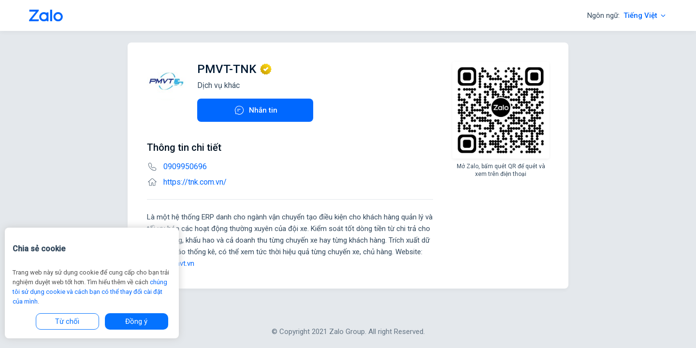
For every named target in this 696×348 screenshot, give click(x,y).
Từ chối (67, 321)
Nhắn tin (255, 110)
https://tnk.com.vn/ (195, 182)
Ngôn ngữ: (627, 15)
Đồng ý (136, 321)
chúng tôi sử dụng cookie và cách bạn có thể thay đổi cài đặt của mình (90, 291)
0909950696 (185, 166)
